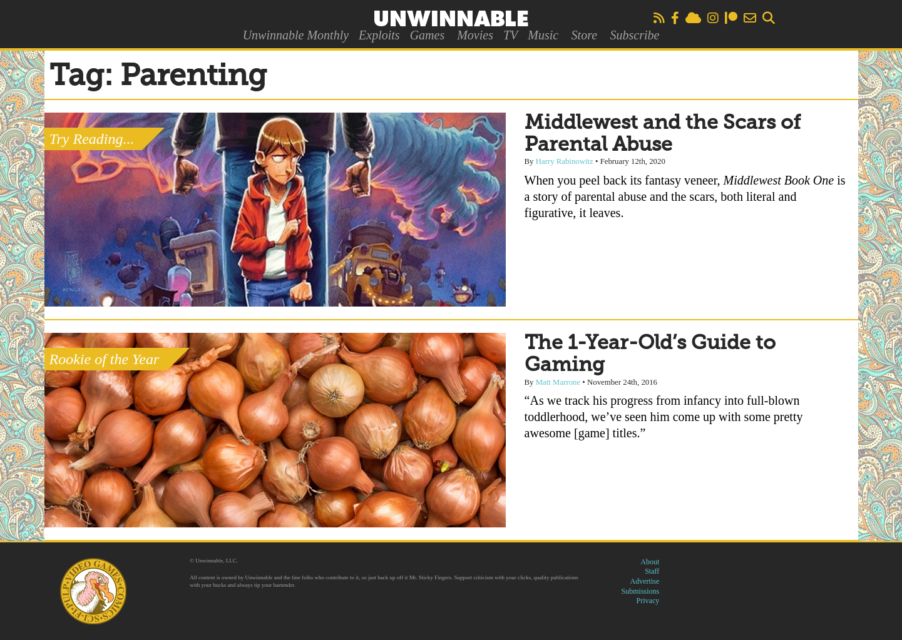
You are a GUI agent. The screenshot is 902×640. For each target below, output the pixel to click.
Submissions (641, 591)
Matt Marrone (558, 382)
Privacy (648, 600)
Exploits (379, 35)
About (649, 561)
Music (543, 35)
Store (584, 35)
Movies (475, 35)
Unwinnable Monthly (296, 35)
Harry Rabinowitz (564, 161)
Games (427, 35)
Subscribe (634, 35)
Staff (652, 571)
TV (510, 35)
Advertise (645, 581)
